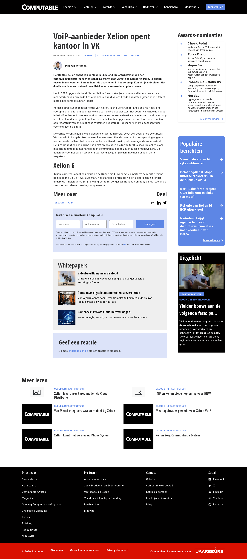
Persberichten (92, 504)
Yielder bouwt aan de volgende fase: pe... (200, 309)
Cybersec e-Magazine (34, 510)
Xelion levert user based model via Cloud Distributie (80, 395)
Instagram (219, 504)
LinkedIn (218, 491)
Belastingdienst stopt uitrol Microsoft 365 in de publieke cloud (196, 176)
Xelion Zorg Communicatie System (178, 435)
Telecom (58, 202)
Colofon (151, 479)
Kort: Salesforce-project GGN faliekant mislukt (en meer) (198, 193)
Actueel (89, 55)
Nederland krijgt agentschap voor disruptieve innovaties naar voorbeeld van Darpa (196, 226)
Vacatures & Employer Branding (103, 498)
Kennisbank (29, 485)
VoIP (70, 202)
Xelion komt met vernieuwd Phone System (81, 435)
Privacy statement (117, 550)
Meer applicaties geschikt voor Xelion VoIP (183, 411)
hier (124, 245)
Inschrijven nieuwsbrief (160, 498)
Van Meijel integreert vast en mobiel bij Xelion (84, 411)
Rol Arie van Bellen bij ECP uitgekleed (196, 207)
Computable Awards (34, 491)
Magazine (28, 498)
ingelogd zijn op (78, 350)
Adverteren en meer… (96, 479)
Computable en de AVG (159, 485)
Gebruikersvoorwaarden (85, 550)
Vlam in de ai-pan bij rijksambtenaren (195, 161)
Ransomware (29, 529)
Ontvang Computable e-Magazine (41, 504)
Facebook (219, 479)
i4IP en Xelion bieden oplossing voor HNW (183, 393)
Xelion (135, 55)
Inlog (149, 504)
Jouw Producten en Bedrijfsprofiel (104, 485)
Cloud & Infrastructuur (112, 55)
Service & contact (156, 491)
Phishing (27, 523)
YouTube (218, 498)
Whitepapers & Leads (96, 491)
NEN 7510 (28, 536)
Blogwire (89, 510)
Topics (26, 517)
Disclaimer (56, 550)
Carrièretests (29, 479)
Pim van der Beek (75, 65)
